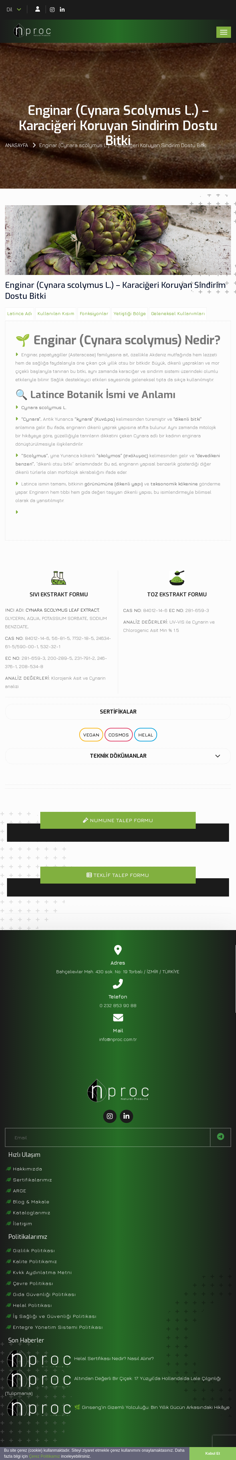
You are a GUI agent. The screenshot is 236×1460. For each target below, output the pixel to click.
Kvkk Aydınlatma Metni (39, 1272)
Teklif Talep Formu (118, 875)
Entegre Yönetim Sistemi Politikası (54, 1327)
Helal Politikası (29, 1305)
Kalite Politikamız (31, 1261)
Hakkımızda (24, 1168)
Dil (14, 9)
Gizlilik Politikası (30, 1250)
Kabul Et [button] (212, 1453)
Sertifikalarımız (29, 1179)
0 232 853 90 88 (118, 1005)
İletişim (19, 1223)
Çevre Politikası (29, 1283)
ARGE (16, 1190)
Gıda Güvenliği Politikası (41, 1294)
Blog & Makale (28, 1201)
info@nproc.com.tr (118, 1039)
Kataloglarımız (28, 1212)
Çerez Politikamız (44, 1456)
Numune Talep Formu (118, 820)
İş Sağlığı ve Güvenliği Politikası (51, 1316)
